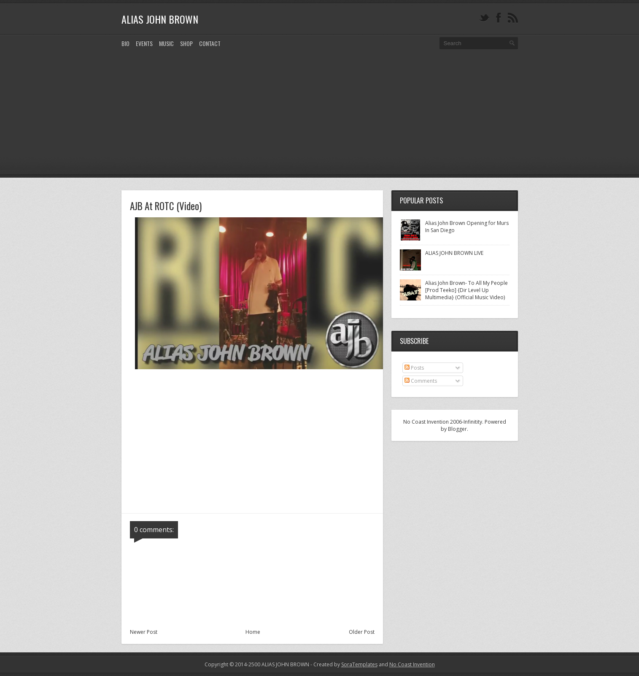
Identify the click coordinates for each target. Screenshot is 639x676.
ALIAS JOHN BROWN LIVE (454, 253)
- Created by (343, 664)
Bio (125, 43)
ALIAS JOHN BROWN (159, 19)
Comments (420, 380)
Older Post (362, 631)
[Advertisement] (320, 118)
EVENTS (144, 43)
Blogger (457, 429)
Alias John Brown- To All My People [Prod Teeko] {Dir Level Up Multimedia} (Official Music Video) (466, 290)
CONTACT (210, 43)
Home (252, 631)
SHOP (186, 43)
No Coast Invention (412, 664)
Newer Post (143, 631)
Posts (414, 367)
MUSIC (166, 43)
